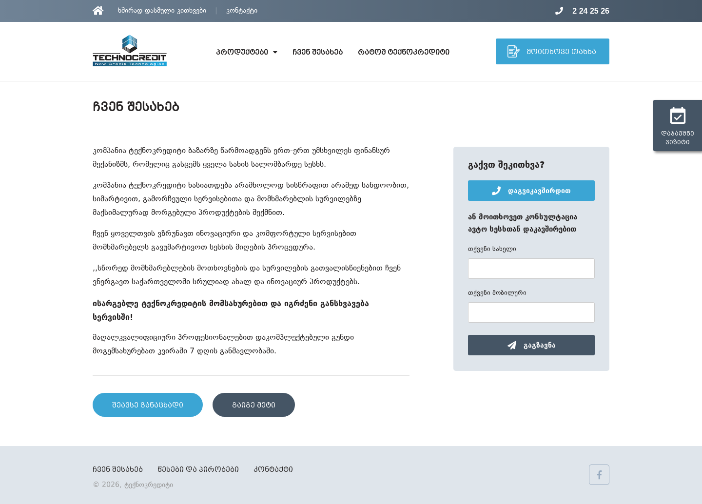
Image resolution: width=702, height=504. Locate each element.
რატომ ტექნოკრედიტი (403, 52)
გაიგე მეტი (253, 405)
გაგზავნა (531, 345)
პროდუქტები (246, 52)
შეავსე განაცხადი (147, 405)
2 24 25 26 (582, 11)
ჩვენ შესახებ (317, 52)
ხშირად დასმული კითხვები (162, 11)
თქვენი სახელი (492, 249)
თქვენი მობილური (497, 293)
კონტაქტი (241, 11)
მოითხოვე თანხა (551, 51)
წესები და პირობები (198, 470)
